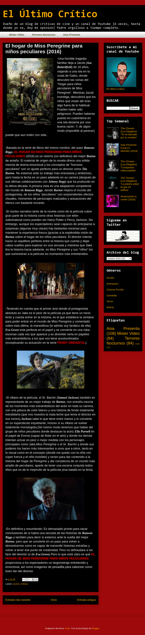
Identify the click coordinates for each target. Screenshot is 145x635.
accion (16, 584)
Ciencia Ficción (115, 289)
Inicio (54, 599)
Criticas (24, 584)
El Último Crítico (50, 15)
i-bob (67, 628)
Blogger (95, 628)
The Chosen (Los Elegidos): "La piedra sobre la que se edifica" (130, 183)
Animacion (112, 283)
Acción (110, 277)
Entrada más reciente (17, 599)
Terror (110, 301)
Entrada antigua (86, 599)
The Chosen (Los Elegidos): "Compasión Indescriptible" (129, 166)
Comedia (112, 295)
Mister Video (16, 34)
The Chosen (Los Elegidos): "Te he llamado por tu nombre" (129, 133)
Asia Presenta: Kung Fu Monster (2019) (129, 147)
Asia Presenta (71, 34)
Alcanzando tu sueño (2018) (129, 198)
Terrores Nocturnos (43, 34)
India (137, 344)
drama (110, 307)
